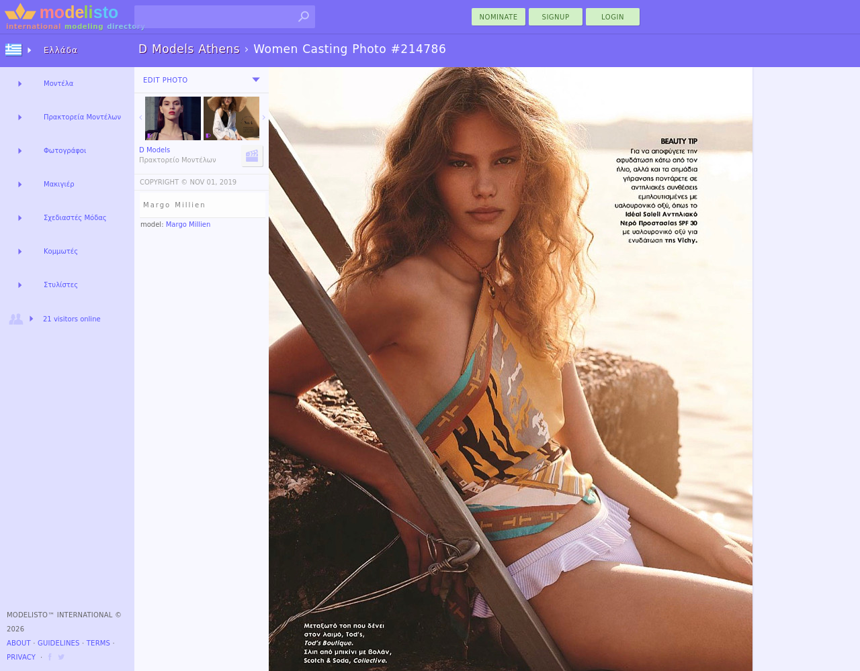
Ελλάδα (61, 50)
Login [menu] (612, 17)
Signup (556, 17)
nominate (499, 17)
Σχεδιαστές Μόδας (75, 217)
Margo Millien (188, 224)
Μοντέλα (58, 83)
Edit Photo (165, 80)
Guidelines (59, 643)
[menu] (256, 80)
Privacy (21, 657)
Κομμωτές (61, 251)
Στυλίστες (61, 285)
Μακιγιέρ (59, 184)
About (19, 643)
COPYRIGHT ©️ (163, 182)
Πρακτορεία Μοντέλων (82, 117)
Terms (98, 643)
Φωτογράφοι (65, 150)
